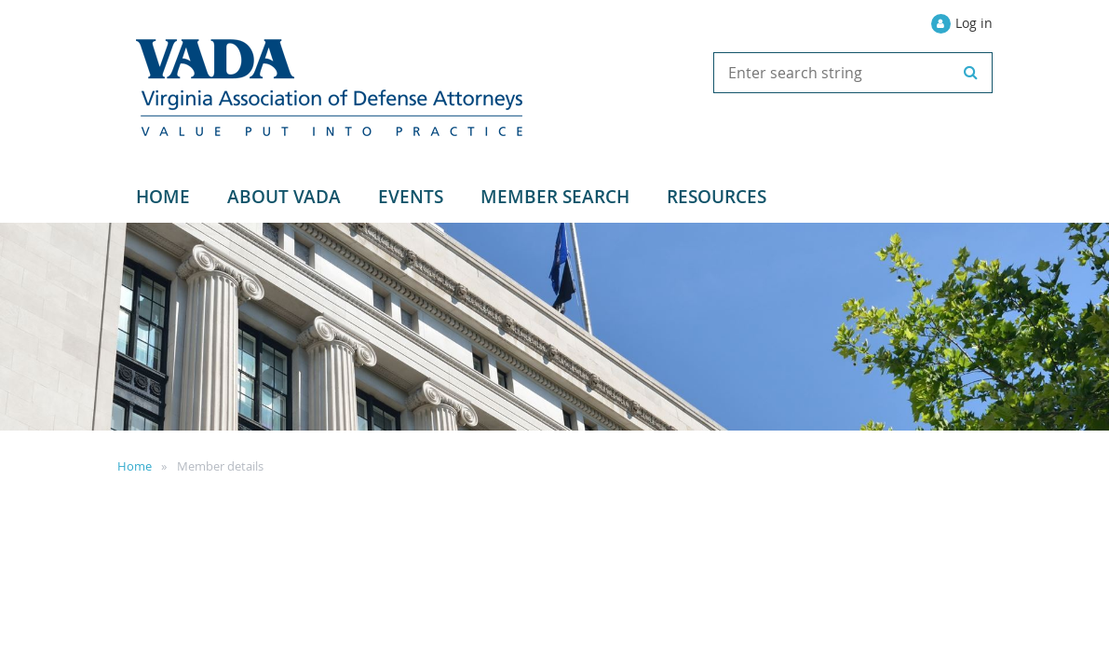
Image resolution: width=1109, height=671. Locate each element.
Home (134, 466)
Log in (974, 23)
